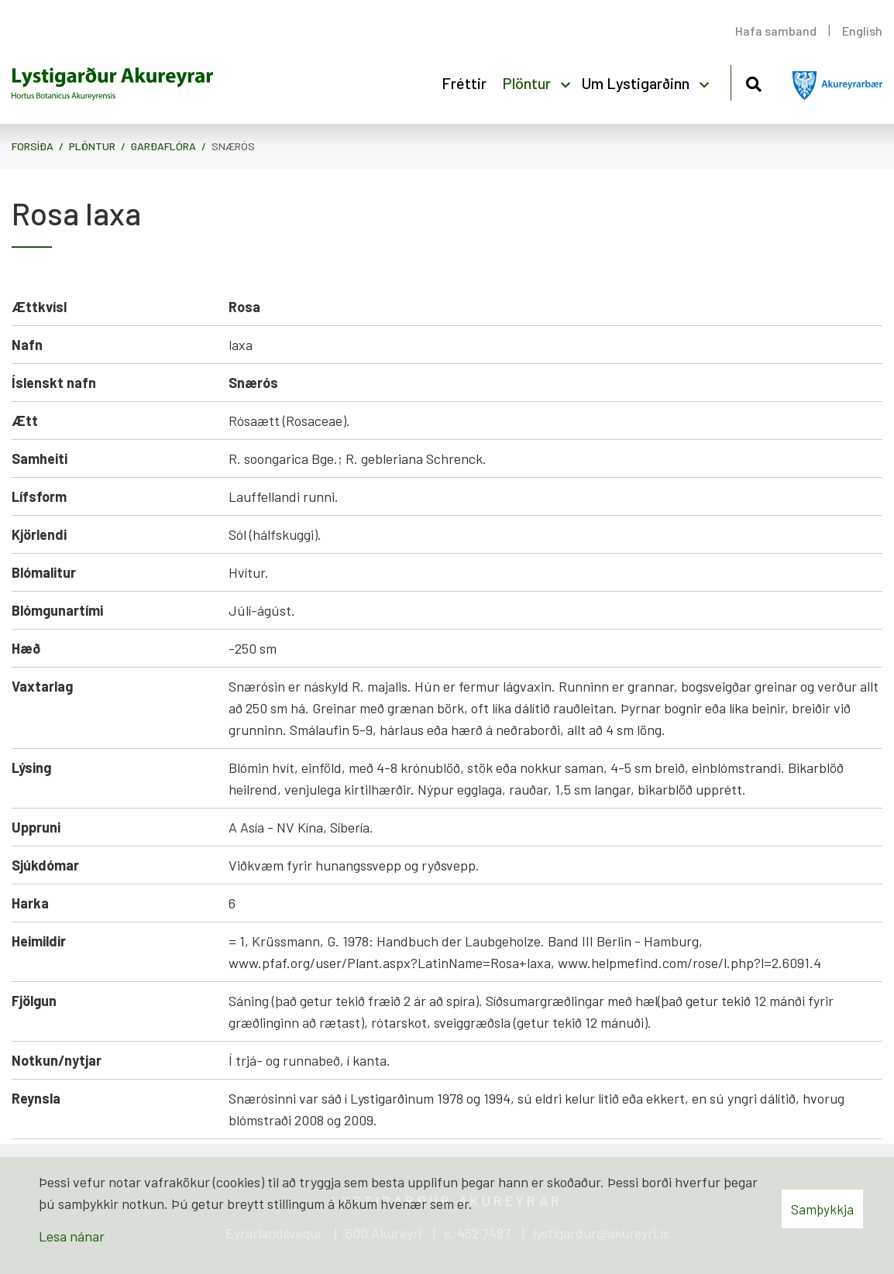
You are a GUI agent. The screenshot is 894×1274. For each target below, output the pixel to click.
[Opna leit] (753, 81)
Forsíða (32, 146)
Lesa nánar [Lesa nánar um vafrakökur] (72, 1236)
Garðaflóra (163, 146)
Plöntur (92, 146)
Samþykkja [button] (822, 1209)
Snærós (233, 146)
